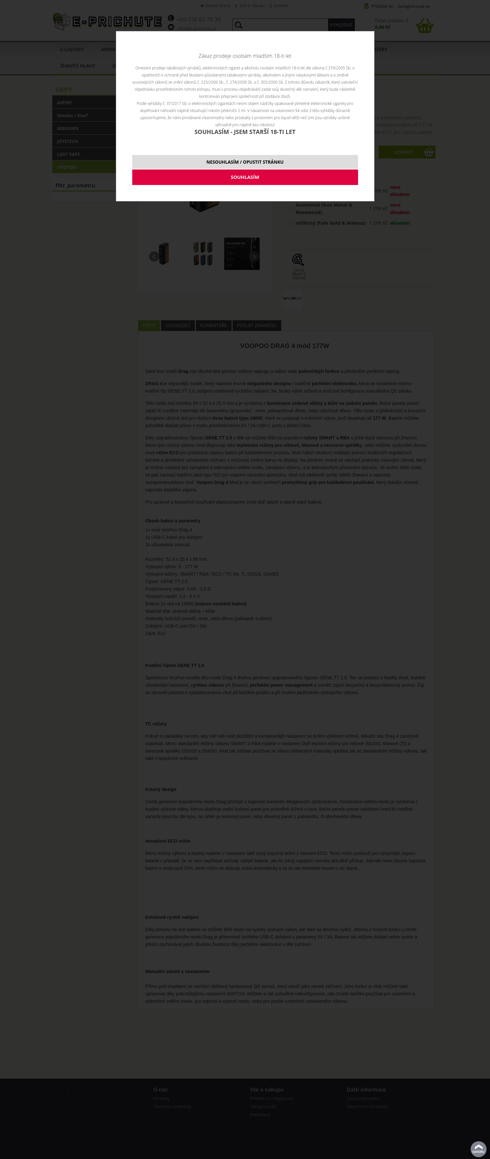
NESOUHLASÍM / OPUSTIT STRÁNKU (245, 162)
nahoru (479, 1149)
